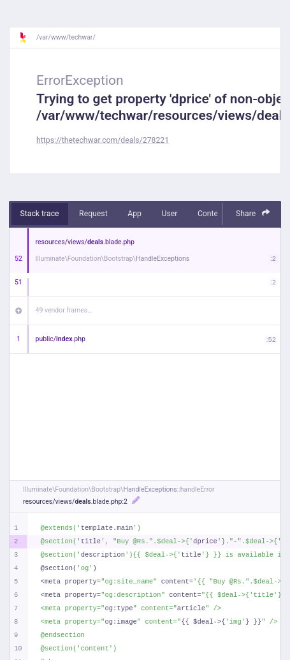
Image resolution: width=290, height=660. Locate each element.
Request (93, 213)
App (134, 213)
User (169, 213)
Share (253, 213)
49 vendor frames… (64, 310)
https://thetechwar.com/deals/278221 (102, 140)
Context (211, 213)
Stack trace (39, 213)
